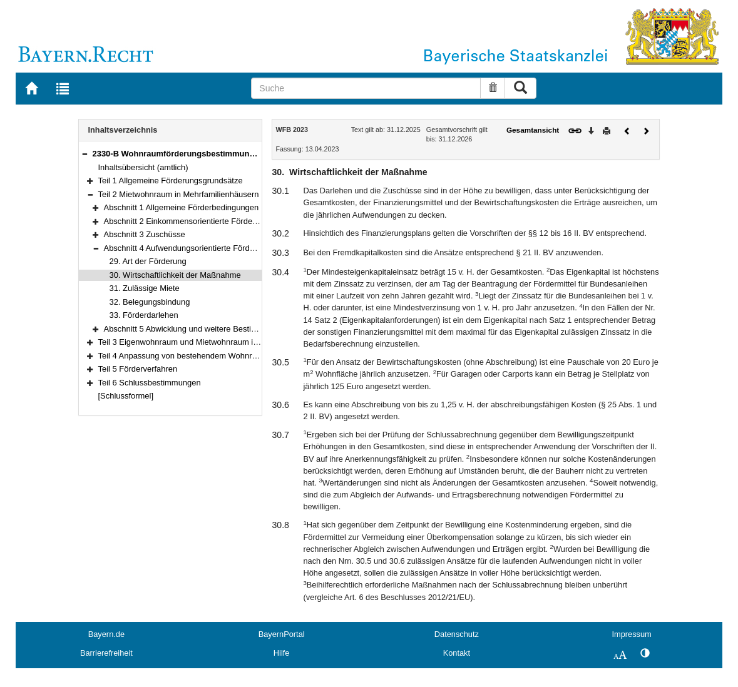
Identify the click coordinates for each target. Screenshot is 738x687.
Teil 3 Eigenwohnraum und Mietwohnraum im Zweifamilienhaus (211, 342)
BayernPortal (282, 634)
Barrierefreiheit (106, 653)
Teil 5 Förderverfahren (138, 369)
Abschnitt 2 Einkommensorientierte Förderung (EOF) (198, 221)
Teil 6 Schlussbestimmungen (149, 382)
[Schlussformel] (126, 395)
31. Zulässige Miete (145, 288)
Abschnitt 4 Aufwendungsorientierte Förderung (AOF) (199, 248)
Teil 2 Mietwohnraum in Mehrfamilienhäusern (178, 194)
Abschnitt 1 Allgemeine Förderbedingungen (181, 207)
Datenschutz (456, 634)
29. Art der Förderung (148, 261)
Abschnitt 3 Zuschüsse (144, 234)
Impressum (631, 634)
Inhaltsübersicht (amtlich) (143, 167)
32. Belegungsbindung (150, 302)
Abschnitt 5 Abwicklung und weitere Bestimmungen (195, 328)
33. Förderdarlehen (144, 315)
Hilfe (282, 653)
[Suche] (365, 88)
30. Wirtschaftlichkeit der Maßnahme (175, 275)
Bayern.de (106, 634)
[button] (84, 153)
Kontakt (456, 653)
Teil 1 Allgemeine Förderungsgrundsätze (170, 180)
